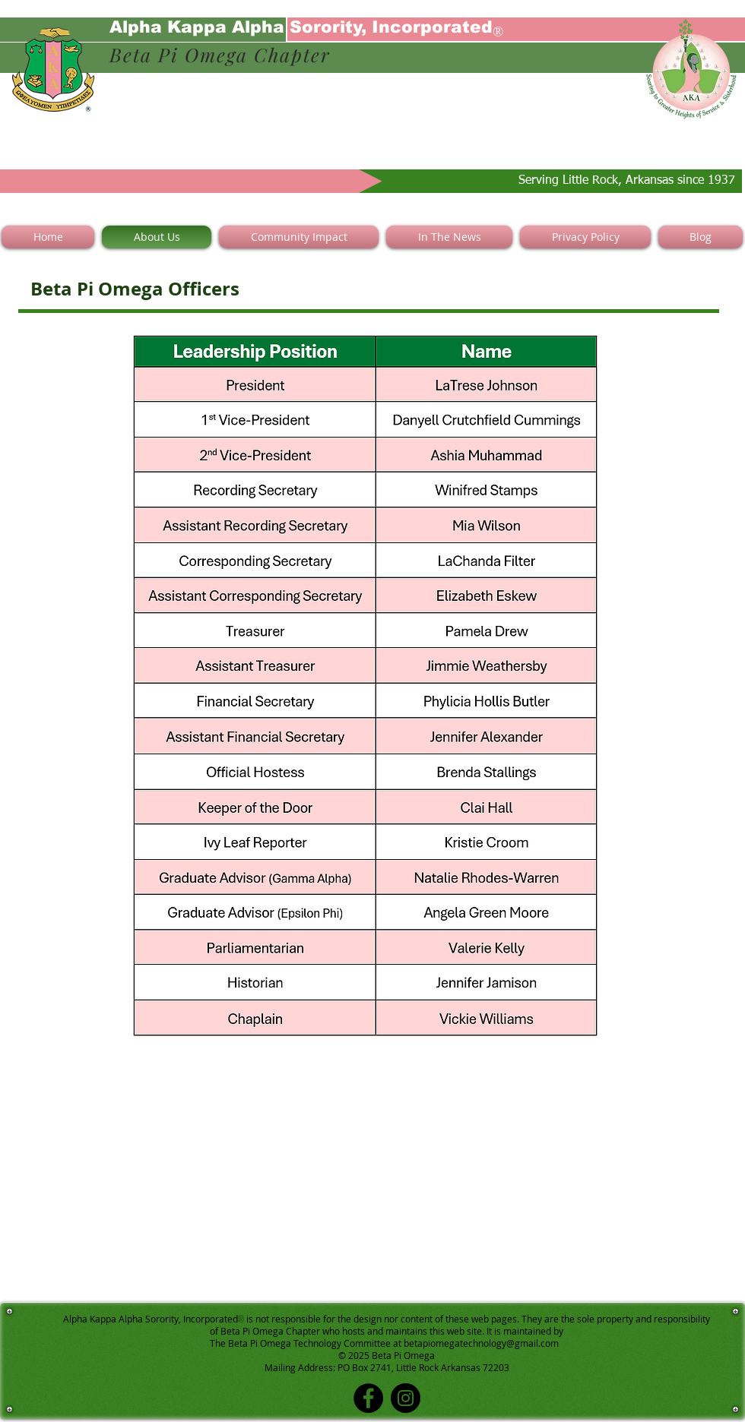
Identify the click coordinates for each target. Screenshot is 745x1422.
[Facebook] (368, 1398)
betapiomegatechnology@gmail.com (481, 1343)
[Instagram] (405, 1398)
